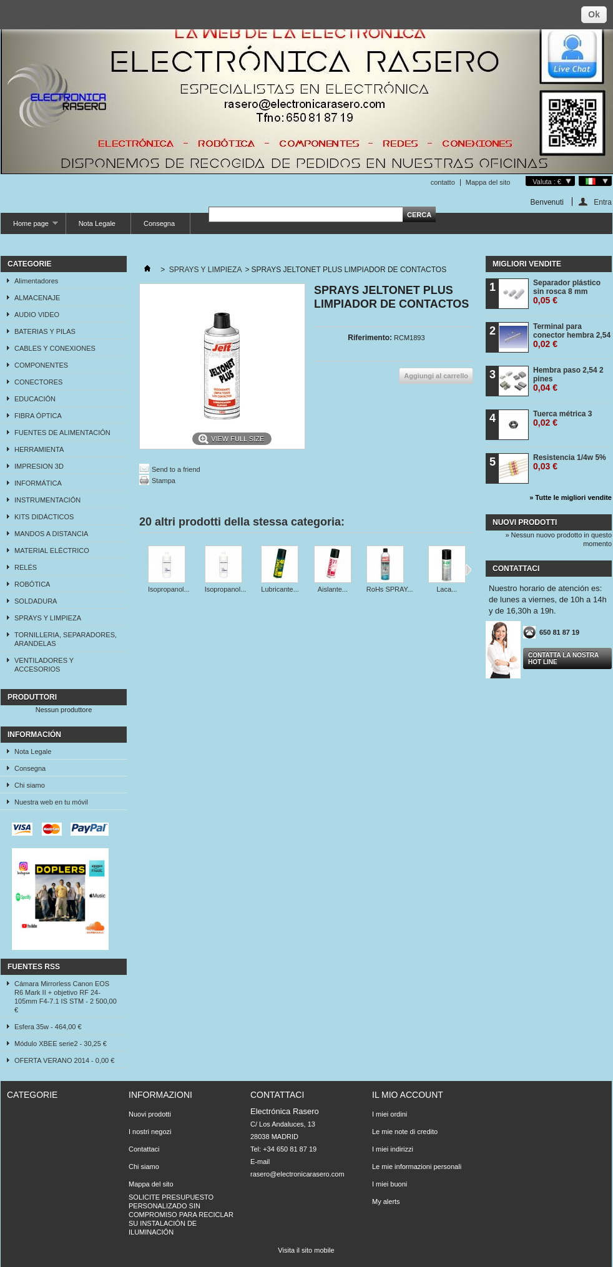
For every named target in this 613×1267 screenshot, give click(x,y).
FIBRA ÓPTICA (38, 415)
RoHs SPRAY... (389, 589)
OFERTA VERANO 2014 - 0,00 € (64, 1060)
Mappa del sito (488, 182)
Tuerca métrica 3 (562, 418)
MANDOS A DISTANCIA (51, 533)
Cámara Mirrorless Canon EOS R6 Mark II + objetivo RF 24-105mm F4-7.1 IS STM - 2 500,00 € (65, 997)
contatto (443, 182)
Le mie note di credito (405, 1131)
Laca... (446, 589)
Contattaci (144, 1149)
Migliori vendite (527, 264)
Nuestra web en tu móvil (51, 802)
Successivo (468, 569)
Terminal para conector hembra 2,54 (572, 335)
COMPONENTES (41, 365)
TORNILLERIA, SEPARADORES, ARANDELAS (65, 639)
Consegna (159, 223)
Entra (603, 202)
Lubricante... (280, 589)
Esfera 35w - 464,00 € (48, 1026)
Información (34, 734)
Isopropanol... (169, 589)
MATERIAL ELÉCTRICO (51, 550)
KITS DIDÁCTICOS (44, 517)
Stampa (163, 480)
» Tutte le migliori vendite (570, 497)
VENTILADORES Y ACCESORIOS (44, 665)
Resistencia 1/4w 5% (569, 462)
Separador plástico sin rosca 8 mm (567, 291)
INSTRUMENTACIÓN (47, 500)
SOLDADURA (35, 601)
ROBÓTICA (32, 584)
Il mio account (407, 1095)
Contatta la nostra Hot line (563, 658)
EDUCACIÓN (35, 399)
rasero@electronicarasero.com (297, 1174)
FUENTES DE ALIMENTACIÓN (62, 432)
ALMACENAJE (37, 297)
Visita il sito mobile (306, 1250)
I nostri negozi (150, 1131)
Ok (594, 14)
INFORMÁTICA (38, 483)
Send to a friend (176, 469)
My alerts (386, 1201)
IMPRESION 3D (39, 466)
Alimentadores (36, 281)
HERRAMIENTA (39, 449)
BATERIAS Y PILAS (45, 331)
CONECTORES (38, 382)
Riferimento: (370, 337)
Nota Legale (97, 223)
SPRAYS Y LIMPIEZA (47, 618)
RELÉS (25, 567)
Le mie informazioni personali (416, 1166)
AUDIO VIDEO (36, 314)
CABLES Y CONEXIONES (55, 348)
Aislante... (333, 589)
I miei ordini (389, 1114)
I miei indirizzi (392, 1149)
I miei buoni (389, 1184)
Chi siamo (29, 785)
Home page (29, 227)
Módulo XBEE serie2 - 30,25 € (60, 1043)
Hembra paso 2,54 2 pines (568, 379)
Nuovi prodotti (525, 522)
